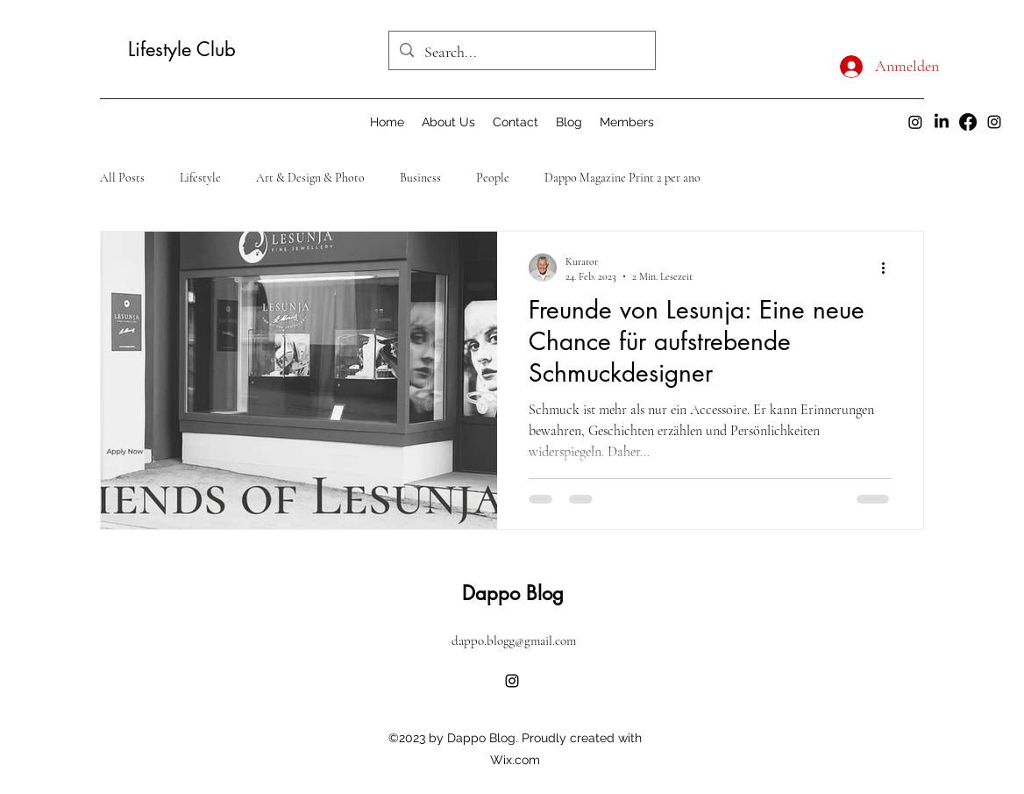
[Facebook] (968, 122)
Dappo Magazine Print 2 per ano (622, 177)
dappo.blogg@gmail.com (514, 640)
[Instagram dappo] (915, 122)
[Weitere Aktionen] (889, 267)
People (492, 177)
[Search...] (521, 53)
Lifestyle (200, 177)
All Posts (122, 177)
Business (420, 177)
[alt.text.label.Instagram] (994, 122)
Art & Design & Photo (310, 177)
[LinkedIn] (941, 122)
